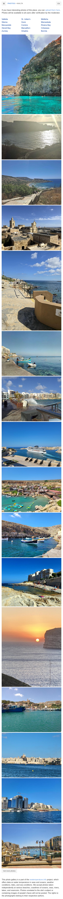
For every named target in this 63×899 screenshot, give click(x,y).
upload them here (52, 10)
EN (59, 3)
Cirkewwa (45, 28)
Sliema (4, 22)
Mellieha (44, 19)
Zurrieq (5, 31)
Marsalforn (25, 28)
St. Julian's (25, 19)
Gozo (23, 22)
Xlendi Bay (6, 28)
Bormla (44, 31)
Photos (11, 3)
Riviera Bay (46, 25)
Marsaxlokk (6, 25)
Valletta (5, 19)
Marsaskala (46, 22)
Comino (24, 25)
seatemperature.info (38, 880)
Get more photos (9, 871)
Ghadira (24, 31)
